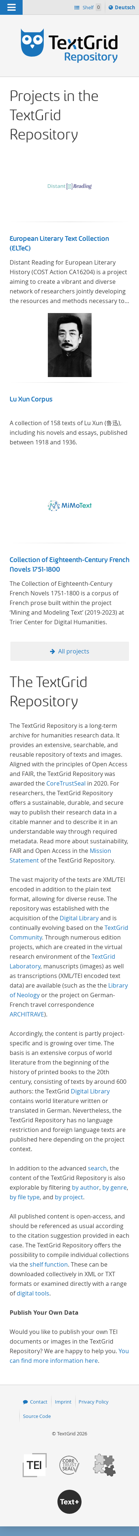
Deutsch (126, 8)
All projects (73, 651)
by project (69, 1197)
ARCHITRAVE (27, 1014)
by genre (114, 1187)
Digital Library (79, 918)
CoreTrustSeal (66, 783)
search (97, 1168)
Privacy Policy (94, 1401)
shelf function (49, 1264)
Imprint (63, 1401)
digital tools (33, 1293)
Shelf (91, 7)
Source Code (37, 1416)
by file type (25, 1197)
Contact (38, 1401)
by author (85, 1187)
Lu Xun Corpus (31, 399)
